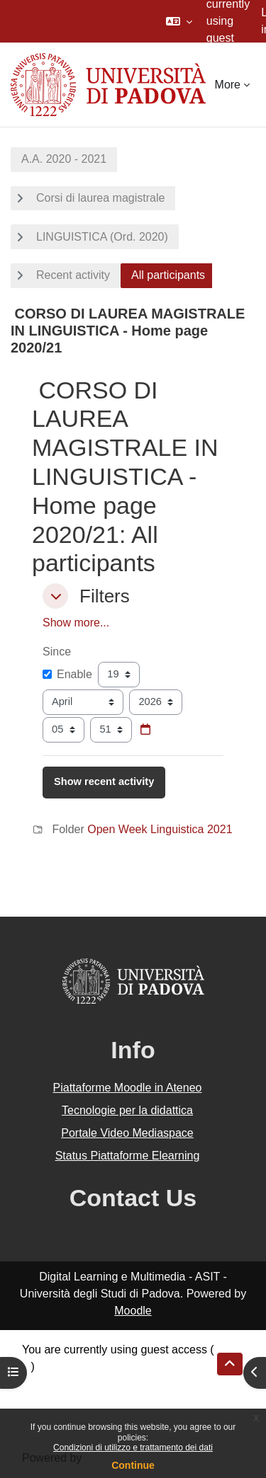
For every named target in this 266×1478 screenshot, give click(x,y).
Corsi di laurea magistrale (100, 198)
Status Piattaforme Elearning (127, 1156)
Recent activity (73, 275)
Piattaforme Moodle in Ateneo (127, 1088)
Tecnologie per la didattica (127, 1110)
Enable (67, 674)
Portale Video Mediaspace (127, 1133)
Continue (133, 1465)
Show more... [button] (76, 623)
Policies (41, 1400)
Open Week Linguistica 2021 (159, 829)
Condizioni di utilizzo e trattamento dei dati (133, 1448)
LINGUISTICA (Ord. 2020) (102, 237)
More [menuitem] (227, 85)
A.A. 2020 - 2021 (63, 159)
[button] (179, 21)
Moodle (132, 1311)
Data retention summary (82, 1383)
